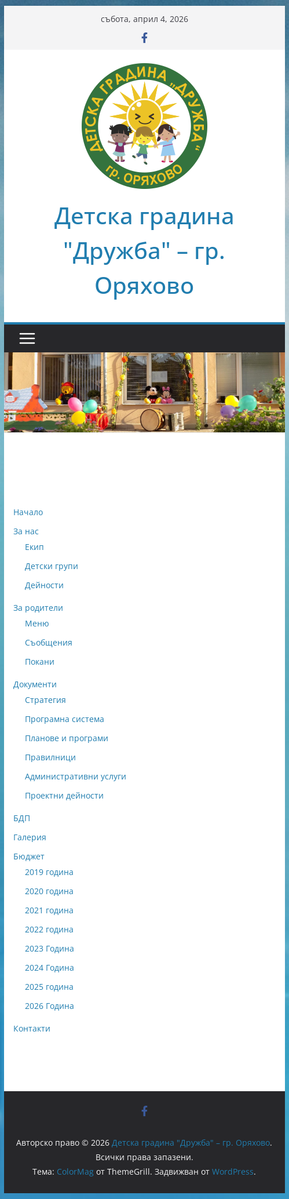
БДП (21, 817)
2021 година (49, 910)
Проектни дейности (64, 795)
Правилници (50, 757)
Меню (37, 623)
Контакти (31, 1028)
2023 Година (49, 948)
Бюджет (29, 856)
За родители (38, 607)
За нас (26, 531)
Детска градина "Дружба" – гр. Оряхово (144, 250)
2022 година (49, 929)
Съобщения (48, 642)
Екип (34, 546)
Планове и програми (66, 738)
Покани (39, 661)
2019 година (49, 871)
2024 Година (49, 967)
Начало (28, 511)
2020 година (49, 890)
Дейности (44, 585)
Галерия (29, 837)
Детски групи (51, 565)
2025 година (49, 986)
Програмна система (64, 718)
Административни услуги (75, 776)
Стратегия (45, 699)
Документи (35, 684)
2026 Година (49, 1005)
